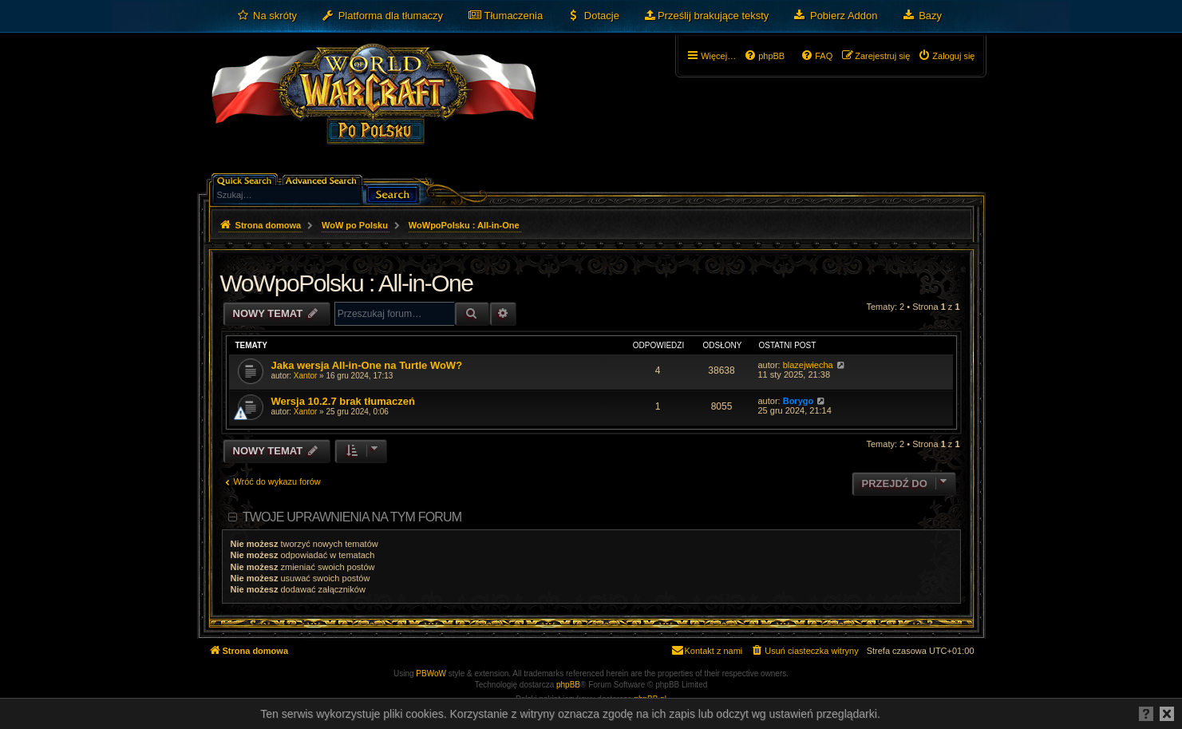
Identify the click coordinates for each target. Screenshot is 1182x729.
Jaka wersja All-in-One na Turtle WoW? (367, 365)
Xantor (305, 375)
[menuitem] (267, 16)
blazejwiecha (808, 365)
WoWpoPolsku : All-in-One (346, 283)
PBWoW (431, 673)
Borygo (798, 401)
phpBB (568, 684)
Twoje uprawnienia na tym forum (352, 517)
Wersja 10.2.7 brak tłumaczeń (343, 401)
